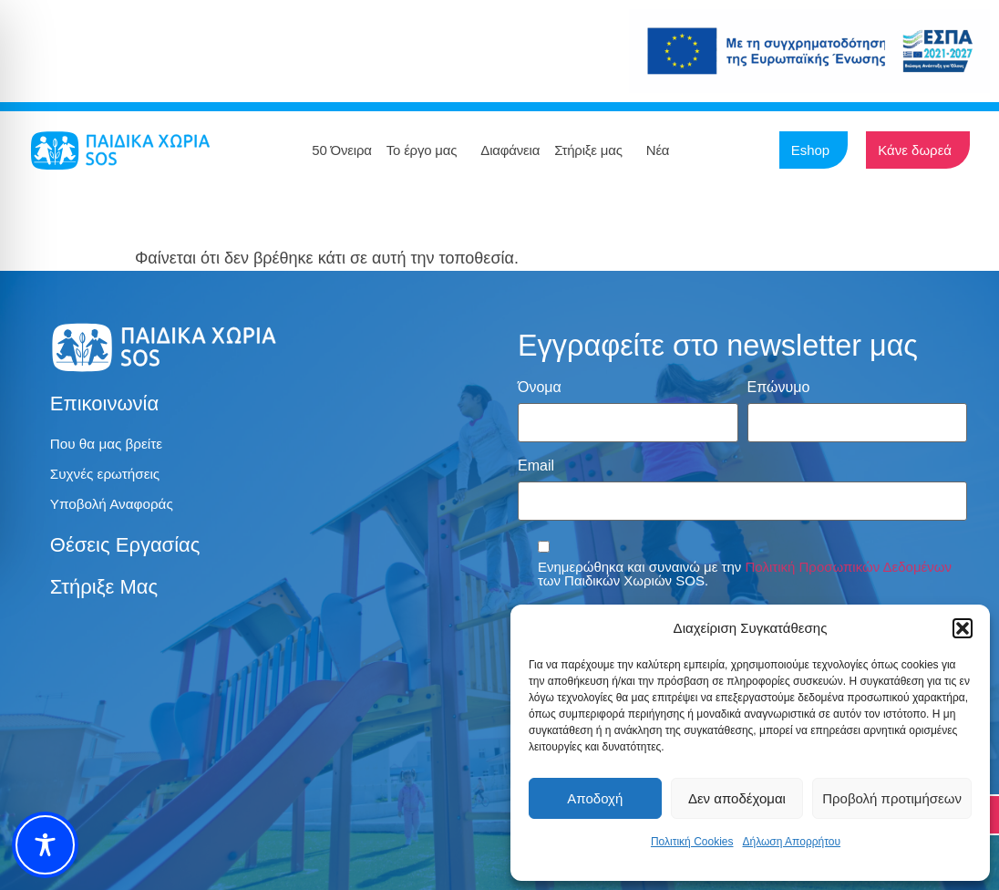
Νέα (662, 150)
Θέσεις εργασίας (125, 547)
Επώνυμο (778, 387)
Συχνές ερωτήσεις (107, 475)
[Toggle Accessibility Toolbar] (45, 844)
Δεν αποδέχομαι (737, 798)
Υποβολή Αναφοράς (115, 506)
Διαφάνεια (510, 150)
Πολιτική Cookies (692, 841)
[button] (962, 628)
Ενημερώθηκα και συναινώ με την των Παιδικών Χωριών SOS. (745, 569)
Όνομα (539, 387)
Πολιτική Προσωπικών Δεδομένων (849, 562)
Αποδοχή (595, 798)
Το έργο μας (426, 150)
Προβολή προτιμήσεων (892, 798)
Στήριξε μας (593, 150)
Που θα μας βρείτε (109, 444)
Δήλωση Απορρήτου (791, 841)
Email (536, 464)
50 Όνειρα (341, 150)
